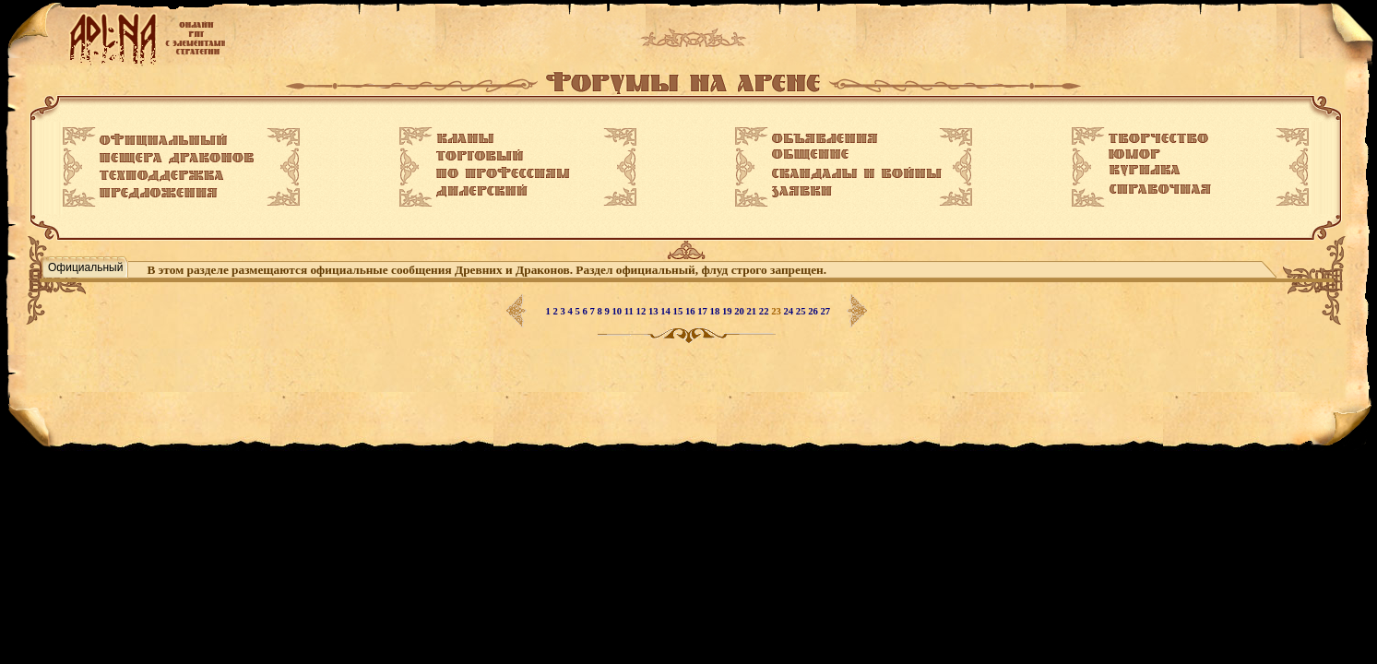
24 (790, 311)
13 (654, 311)
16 (691, 311)
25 (802, 311)
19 (728, 311)
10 (618, 311)
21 (753, 311)
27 (826, 311)
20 (740, 311)
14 (666, 311)
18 (716, 311)
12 (642, 311)
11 (630, 311)
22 (765, 311)
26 (814, 311)
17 (703, 311)
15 (679, 311)
